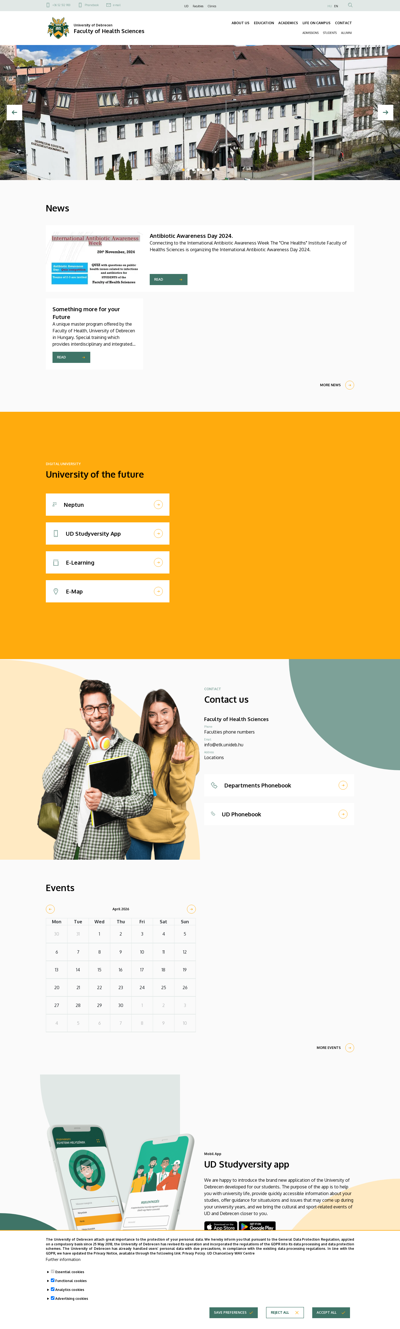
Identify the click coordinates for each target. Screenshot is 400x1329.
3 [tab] (193, 169)
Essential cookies (69, 1273)
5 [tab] (203, 169)
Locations (214, 757)
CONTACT (343, 23)
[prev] (50, 909)
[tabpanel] (200, 112)
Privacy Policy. (194, 1255)
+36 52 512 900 (61, 5)
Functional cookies (71, 1282)
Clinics (212, 6)
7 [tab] (213, 169)
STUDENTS (330, 32)
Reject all (280, 1314)
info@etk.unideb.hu (223, 744)
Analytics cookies (69, 1291)
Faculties (198, 6)
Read (158, 279)
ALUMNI (346, 32)
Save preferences (230, 1314)
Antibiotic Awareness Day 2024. (191, 235)
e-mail (117, 5)
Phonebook (92, 5)
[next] (191, 909)
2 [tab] (188, 169)
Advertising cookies (71, 1300)
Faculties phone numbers (229, 732)
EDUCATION (264, 23)
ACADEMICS (288, 23)
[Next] (385, 112)
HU (330, 6)
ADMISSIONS (310, 32)
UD (186, 6)
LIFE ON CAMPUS (316, 23)
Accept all (326, 1314)
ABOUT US (240, 23)
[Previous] (14, 112)
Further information (63, 1261)
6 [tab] (208, 169)
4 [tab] (198, 169)
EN (336, 6)
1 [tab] (183, 169)
